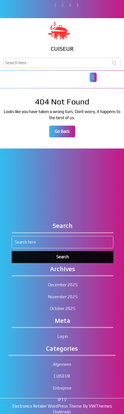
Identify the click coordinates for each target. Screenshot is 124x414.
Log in (62, 382)
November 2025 (63, 342)
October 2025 (62, 354)
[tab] (93, 77)
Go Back (65, 133)
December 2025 (63, 330)
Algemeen (62, 410)
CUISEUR (62, 49)
